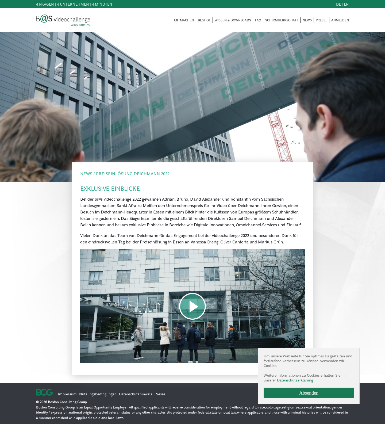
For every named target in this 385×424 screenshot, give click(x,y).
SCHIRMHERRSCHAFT (282, 20)
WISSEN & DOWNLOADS (233, 20)
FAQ (258, 20)
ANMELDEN (340, 20)
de (338, 4)
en (346, 4)
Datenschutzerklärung (295, 379)
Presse (160, 393)
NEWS (307, 20)
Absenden (308, 393)
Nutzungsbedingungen (98, 393)
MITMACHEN (184, 20)
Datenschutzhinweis (135, 393)
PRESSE (321, 20)
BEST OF (204, 20)
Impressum (67, 393)
